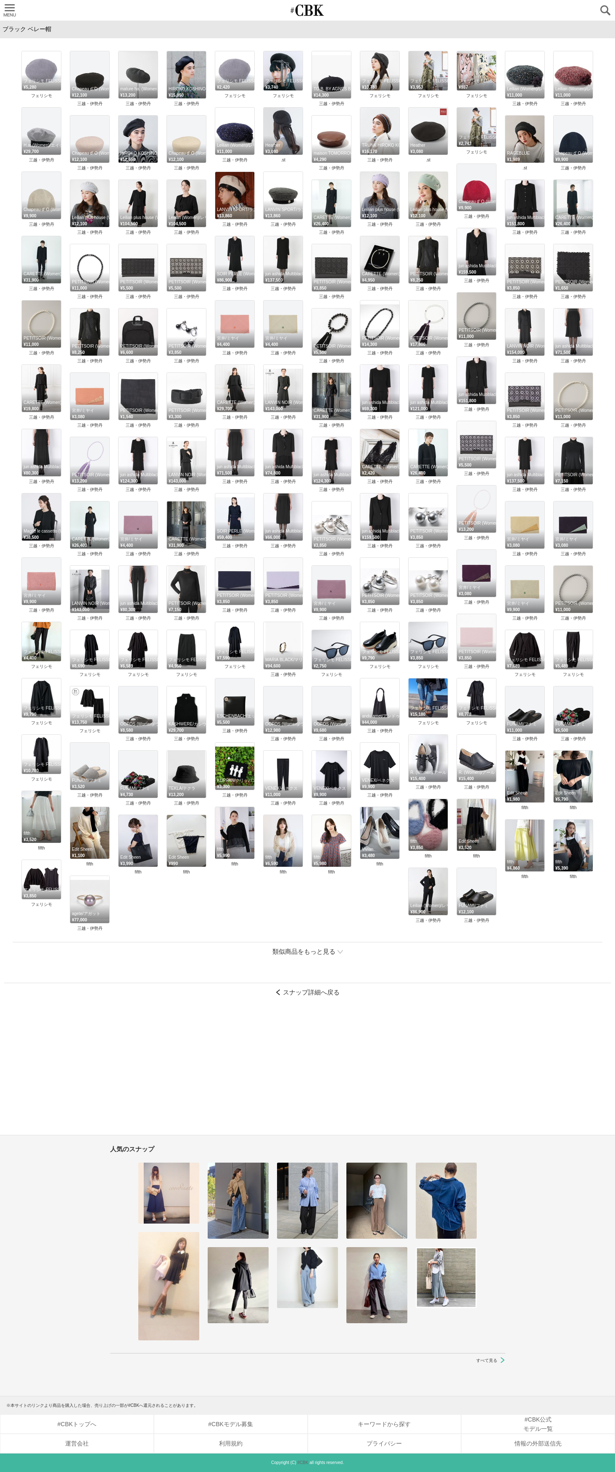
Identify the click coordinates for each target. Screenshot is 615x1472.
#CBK (302, 1462)
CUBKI (307, 10)
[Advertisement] (307, 1070)
